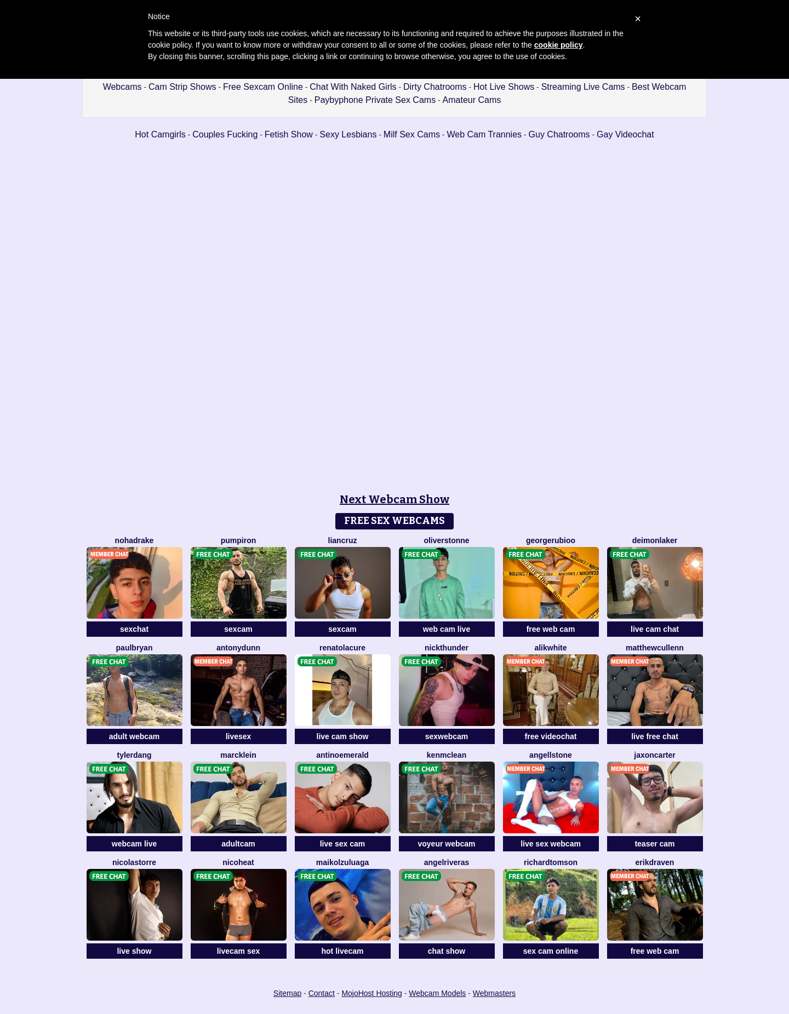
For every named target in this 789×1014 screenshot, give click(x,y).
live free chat (654, 736)
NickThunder (446, 647)
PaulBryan (134, 647)
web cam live (446, 629)
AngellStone (550, 755)
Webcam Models (437, 993)
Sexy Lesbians (347, 134)
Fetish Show (289, 134)
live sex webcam (551, 843)
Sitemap (287, 993)
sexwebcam (446, 736)
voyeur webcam (446, 843)
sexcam (238, 629)
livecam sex (238, 951)
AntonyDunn (238, 647)
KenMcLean (446, 755)
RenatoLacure (342, 647)
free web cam (551, 629)
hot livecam (342, 951)
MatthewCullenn (655, 647)
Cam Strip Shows (182, 86)
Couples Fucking (225, 134)
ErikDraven (655, 862)
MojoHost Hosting (371, 993)
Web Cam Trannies (484, 134)
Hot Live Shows (503, 86)
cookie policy (558, 45)
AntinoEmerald (342, 755)
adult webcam (134, 736)
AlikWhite (550, 647)
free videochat (551, 736)
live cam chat (655, 629)
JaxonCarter (654, 755)
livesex (238, 736)
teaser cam (654, 843)
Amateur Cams (472, 100)
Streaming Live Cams (583, 86)
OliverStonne (446, 540)
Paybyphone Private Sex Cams (375, 100)
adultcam (238, 843)
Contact (321, 993)
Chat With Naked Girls (353, 86)
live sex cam (342, 843)
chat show (446, 951)
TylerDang (134, 755)
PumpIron (238, 540)
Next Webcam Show (394, 499)
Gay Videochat (625, 134)
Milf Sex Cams (412, 134)
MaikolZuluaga (342, 862)
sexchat (134, 629)
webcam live (134, 843)
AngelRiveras (447, 862)
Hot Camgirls (160, 134)
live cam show (343, 736)
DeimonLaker (654, 540)
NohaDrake (134, 540)
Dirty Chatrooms (435, 86)
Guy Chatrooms (559, 134)
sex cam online (550, 951)
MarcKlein (238, 755)
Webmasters (494, 993)
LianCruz (342, 540)
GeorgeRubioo (550, 540)
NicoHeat (238, 862)
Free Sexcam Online (263, 86)
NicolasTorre (134, 862)
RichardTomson (551, 862)
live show (134, 951)
